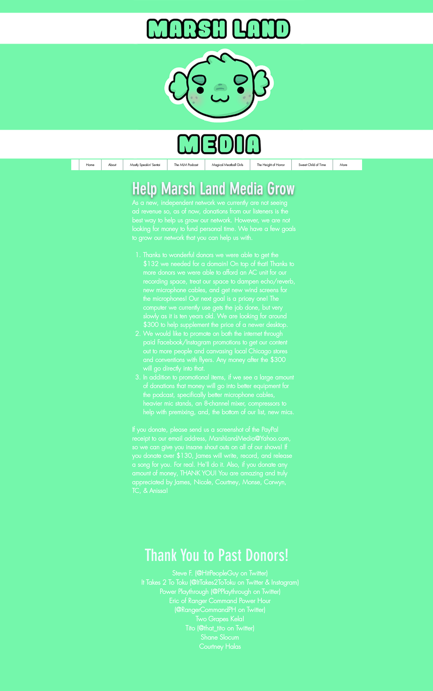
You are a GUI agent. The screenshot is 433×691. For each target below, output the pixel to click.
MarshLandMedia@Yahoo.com (249, 438)
